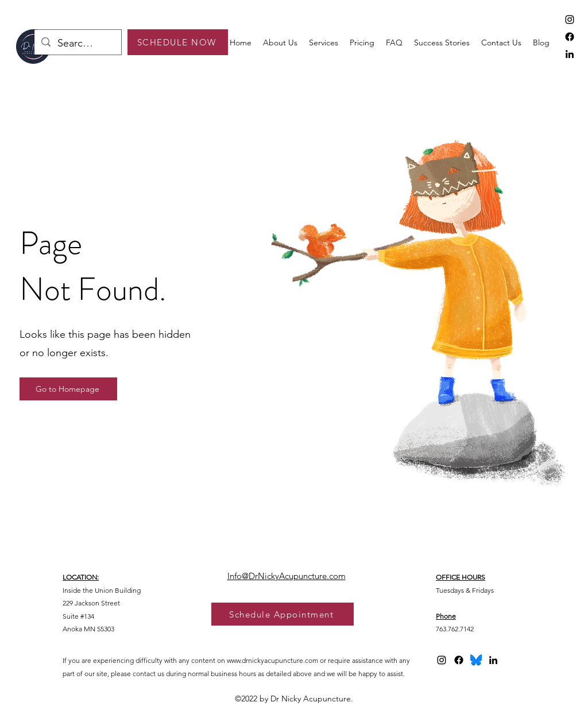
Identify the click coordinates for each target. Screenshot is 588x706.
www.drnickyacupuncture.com (272, 660)
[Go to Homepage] (68, 388)
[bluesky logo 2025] (476, 660)
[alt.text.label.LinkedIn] (569, 54)
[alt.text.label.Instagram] (569, 19)
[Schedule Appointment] (282, 614)
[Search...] (77, 43)
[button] (323, 42)
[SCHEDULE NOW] (177, 42)
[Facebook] (569, 37)
